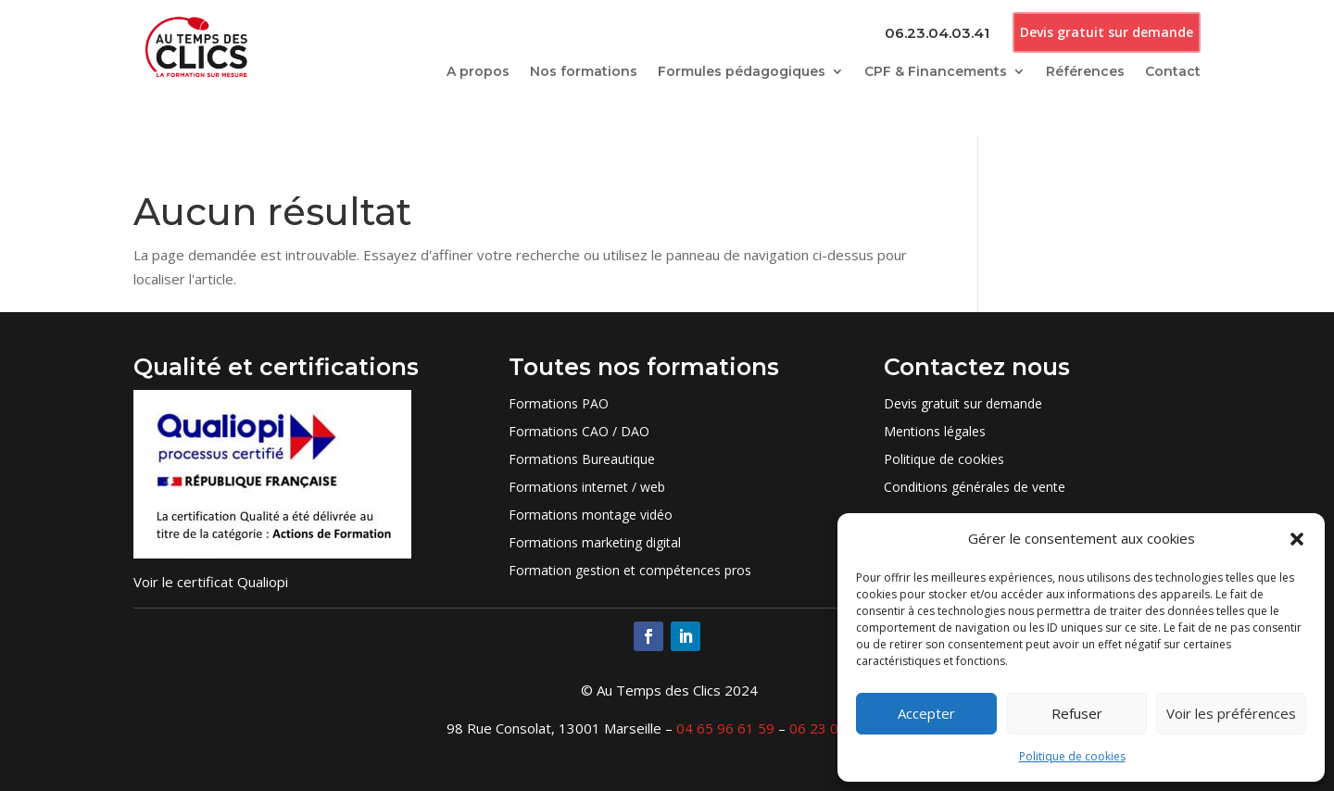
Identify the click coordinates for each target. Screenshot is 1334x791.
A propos (478, 72)
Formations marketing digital (595, 543)
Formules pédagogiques (741, 72)
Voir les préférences (1231, 713)
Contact (1173, 72)
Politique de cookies (1072, 756)
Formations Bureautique (582, 460)
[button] (1297, 539)
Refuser (1076, 713)
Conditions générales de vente (974, 488)
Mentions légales (935, 432)
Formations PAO (559, 404)
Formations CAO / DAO (579, 432)
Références (1085, 72)
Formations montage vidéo (591, 515)
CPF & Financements (935, 72)
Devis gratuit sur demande (1106, 32)
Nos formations (583, 72)
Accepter (926, 713)
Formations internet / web (587, 488)
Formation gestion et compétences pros (630, 571)
